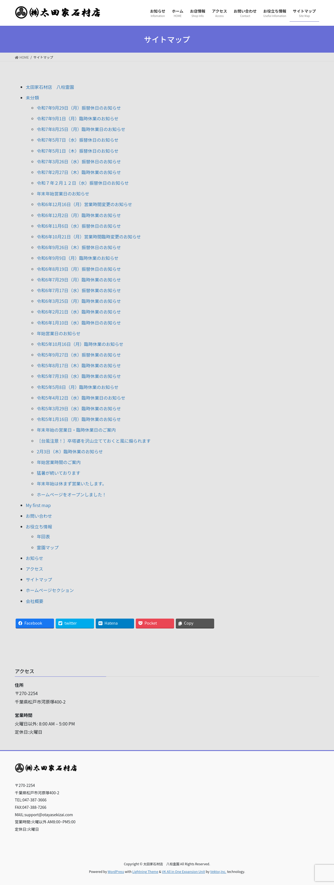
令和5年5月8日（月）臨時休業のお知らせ (77, 387)
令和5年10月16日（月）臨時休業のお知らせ (80, 344)
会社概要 (34, 601)
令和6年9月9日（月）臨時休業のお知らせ (77, 258)
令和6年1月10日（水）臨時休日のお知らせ (79, 322)
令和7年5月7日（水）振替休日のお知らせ (77, 139)
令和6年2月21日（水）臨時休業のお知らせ (79, 311)
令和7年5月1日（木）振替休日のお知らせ (77, 150)
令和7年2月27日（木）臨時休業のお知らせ (79, 172)
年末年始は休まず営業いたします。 (71, 483)
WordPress (116, 871)
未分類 (32, 97)
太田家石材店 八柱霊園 (50, 87)
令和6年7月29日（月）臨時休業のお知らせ (79, 279)
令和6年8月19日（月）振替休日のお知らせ (79, 269)
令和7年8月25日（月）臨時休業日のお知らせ (81, 129)
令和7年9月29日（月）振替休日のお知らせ (79, 107)
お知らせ (34, 558)
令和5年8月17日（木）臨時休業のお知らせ (79, 365)
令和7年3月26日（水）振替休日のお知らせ (79, 161)
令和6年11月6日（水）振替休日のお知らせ (79, 226)
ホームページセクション (50, 590)
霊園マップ (48, 547)
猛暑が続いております (58, 472)
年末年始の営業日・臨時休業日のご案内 (76, 429)
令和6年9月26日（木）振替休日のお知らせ (79, 247)
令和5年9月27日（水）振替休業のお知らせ (79, 354)
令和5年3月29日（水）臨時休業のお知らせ (79, 408)
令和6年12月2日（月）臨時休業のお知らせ (79, 215)
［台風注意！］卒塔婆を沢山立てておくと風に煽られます (94, 440)
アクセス (34, 568)
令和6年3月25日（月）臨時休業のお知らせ (79, 301)
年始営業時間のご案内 (59, 462)
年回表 (43, 536)
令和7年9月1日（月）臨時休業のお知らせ (77, 118)
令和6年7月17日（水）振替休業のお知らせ (79, 290)
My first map (38, 505)
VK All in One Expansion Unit (183, 871)
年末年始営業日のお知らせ (63, 193)
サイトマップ (39, 579)
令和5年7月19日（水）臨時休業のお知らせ (79, 376)
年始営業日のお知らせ (59, 333)
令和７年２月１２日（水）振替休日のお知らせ (83, 183)
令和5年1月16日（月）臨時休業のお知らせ (79, 419)
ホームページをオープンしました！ (71, 494)
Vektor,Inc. (218, 871)
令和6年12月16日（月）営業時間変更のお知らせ (84, 204)
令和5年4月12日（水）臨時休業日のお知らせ (81, 397)
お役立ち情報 (39, 526)
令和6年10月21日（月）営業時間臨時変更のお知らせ (89, 236)
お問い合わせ (39, 516)
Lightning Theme (145, 871)
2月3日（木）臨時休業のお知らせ (70, 451)
